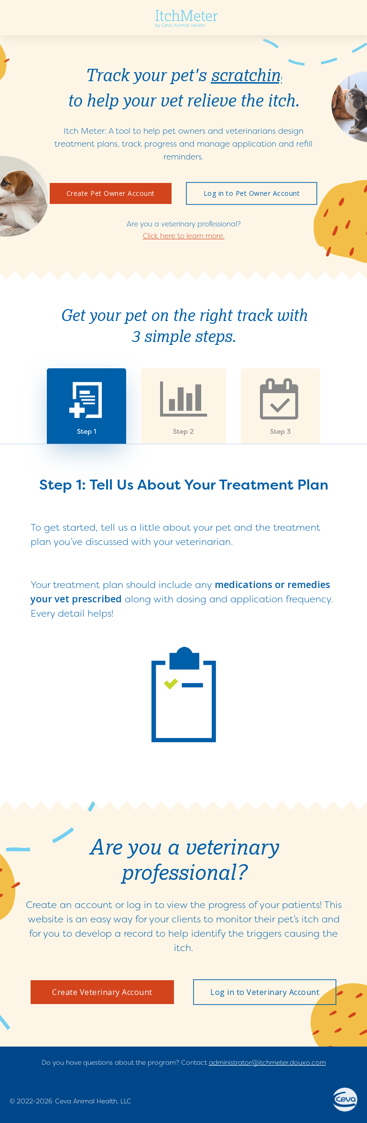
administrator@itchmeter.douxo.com (267, 1062)
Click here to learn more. (184, 236)
